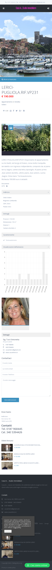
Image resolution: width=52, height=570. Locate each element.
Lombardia (13, 201)
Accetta (8, 531)
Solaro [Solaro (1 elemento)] (41, 523)
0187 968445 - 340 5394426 (12, 502)
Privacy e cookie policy (8, 567)
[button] (37, 565)
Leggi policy (17, 527)
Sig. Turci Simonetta (11, 339)
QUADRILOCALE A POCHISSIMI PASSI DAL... (27, 445)
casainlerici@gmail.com (13, 350)
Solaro (4, 104)
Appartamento (7, 102)
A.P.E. (4, 186)
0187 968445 (9, 345)
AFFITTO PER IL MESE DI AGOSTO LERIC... (27, 463)
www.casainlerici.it (12, 352)
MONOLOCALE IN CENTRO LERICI (24, 454)
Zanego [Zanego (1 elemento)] (46, 523)
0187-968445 (11, 2)
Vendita (17, 102)
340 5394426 (23, 2)
